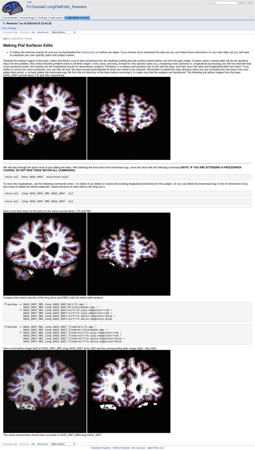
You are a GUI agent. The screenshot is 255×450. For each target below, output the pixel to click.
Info (33, 32)
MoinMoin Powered (101, 448)
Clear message (9, 28)
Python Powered (121, 448)
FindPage (42, 18)
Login (29, 2)
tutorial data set (90, 52)
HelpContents (56, 18)
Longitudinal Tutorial (20, 38)
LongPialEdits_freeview (66, 7)
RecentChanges (27, 18)
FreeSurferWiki (10, 18)
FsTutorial (35, 7)
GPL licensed (138, 448)
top (5, 38)
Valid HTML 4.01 (155, 448)
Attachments (43, 32)
